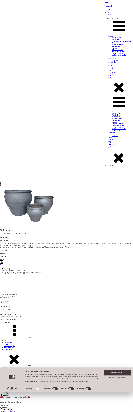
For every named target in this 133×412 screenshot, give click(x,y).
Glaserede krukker (117, 50)
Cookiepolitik (8, 349)
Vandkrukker (116, 39)
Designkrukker (116, 38)
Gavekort (111, 139)
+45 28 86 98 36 (5, 301)
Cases (110, 65)
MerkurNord (34, 377)
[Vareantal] (2, 267)
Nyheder (111, 76)
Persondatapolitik (9, 347)
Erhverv (114, 67)
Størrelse (3, 253)
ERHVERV (111, 141)
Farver (2, 259)
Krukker (110, 36)
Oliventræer (112, 58)
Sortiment (115, 60)
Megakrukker (116, 43)
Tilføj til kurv (5, 269)
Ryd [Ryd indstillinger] (1, 264)
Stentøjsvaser (116, 57)
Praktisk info (8, 342)
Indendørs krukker (117, 44)
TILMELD (4, 374)
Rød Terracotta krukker (119, 55)
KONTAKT (108, 14)
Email (2, 372)
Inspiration (111, 144)
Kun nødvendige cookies (117, 397)
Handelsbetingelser (9, 346)
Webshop (25, 377)
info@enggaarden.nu (6, 303)
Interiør (110, 64)
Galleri (110, 71)
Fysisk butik (112, 137)
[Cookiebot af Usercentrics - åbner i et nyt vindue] (12, 408)
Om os (110, 77)
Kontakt (110, 148)
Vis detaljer (98, 408)
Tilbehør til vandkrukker (123, 41)
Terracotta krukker (117, 53)
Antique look (116, 46)
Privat (114, 69)
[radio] (3, 256)
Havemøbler (112, 62)
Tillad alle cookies (117, 391)
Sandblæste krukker (118, 51)
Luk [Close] (2, 383)
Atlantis (114, 48)
